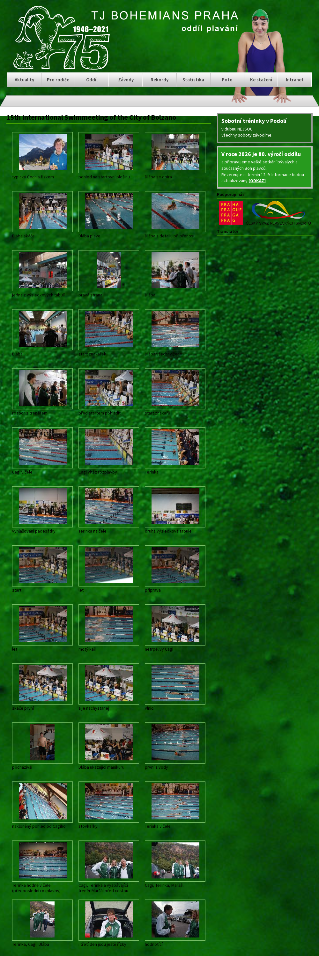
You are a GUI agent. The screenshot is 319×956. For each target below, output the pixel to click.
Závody (126, 80)
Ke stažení (261, 80)
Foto (227, 80)
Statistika (193, 80)
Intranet (295, 80)
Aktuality (24, 80)
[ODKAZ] (257, 180)
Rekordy (159, 80)
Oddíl (92, 80)
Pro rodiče (58, 80)
